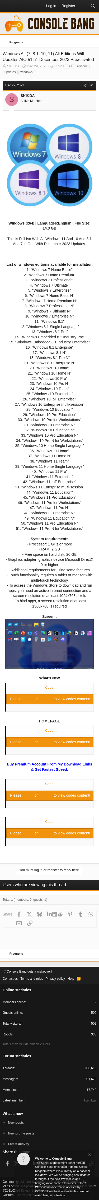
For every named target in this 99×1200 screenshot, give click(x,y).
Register (46, 699)
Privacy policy (55, 978)
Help (71, 978)
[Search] (93, 6)
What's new (13, 1114)
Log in (29, 699)
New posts (16, 1122)
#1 (92, 85)
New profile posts (21, 1133)
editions (82, 66)
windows (26, 72)
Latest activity (18, 1144)
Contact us (10, 978)
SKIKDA (13, 66)
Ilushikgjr (90, 1100)
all (70, 66)
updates (10, 72)
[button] (7, 6)
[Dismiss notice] (89, 1155)
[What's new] (83, 6)
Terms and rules (31, 978)
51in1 (60, 66)
